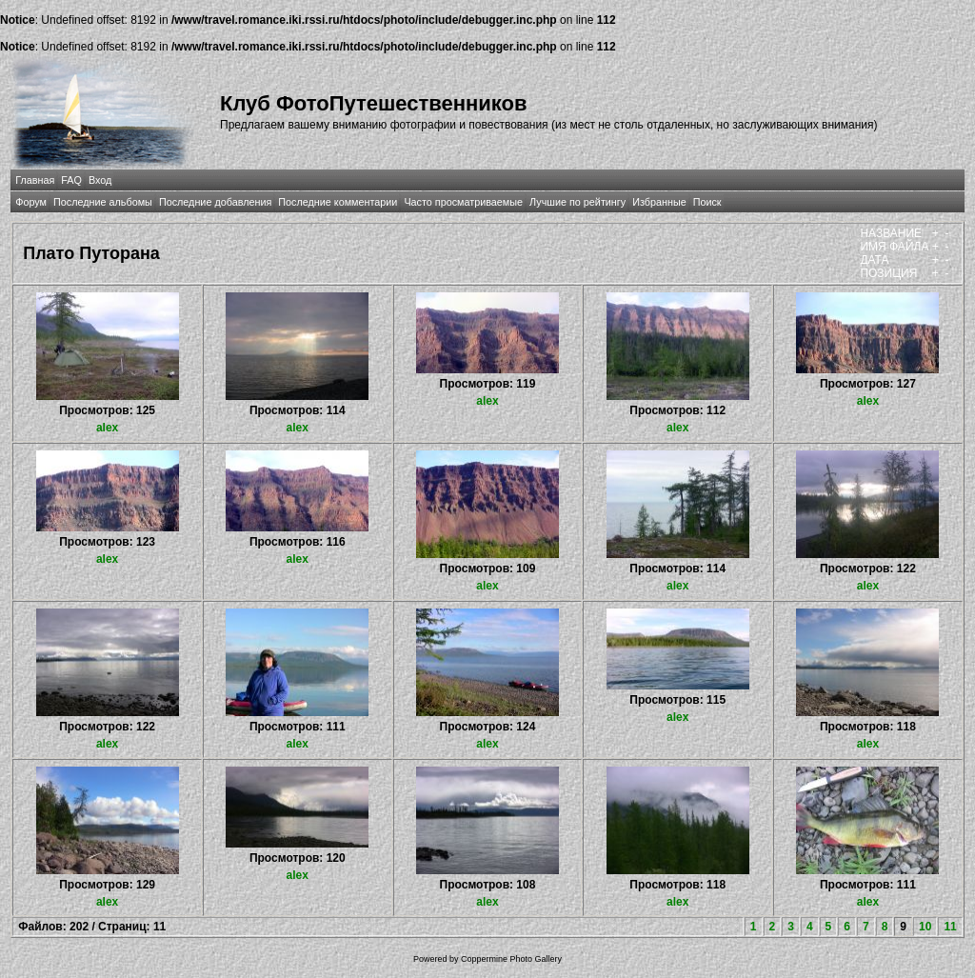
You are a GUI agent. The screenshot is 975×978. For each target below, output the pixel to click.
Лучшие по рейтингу (577, 202)
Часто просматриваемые (463, 202)
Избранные (659, 202)
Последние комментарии (337, 202)
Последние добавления (215, 202)
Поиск (707, 202)
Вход (100, 180)
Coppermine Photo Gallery (511, 959)
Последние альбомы (102, 202)
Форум (31, 202)
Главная (34, 180)
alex (107, 427)
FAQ (71, 180)
